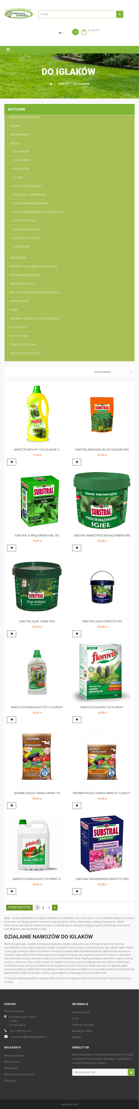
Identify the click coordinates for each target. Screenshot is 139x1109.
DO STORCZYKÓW (24, 220)
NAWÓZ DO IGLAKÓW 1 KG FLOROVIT (102, 707)
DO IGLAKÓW (21, 151)
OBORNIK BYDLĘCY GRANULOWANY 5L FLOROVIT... (102, 793)
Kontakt (76, 1037)
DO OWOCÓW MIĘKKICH (27, 186)
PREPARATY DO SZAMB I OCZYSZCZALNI (33, 266)
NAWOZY (15, 143)
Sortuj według (102, 371)
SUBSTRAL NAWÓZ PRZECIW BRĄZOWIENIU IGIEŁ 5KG (102, 537)
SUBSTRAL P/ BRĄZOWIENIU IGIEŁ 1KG (37, 535)
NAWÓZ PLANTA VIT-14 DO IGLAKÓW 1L (37, 449)
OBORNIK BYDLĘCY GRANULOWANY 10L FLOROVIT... (37, 795)
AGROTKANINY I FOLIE (22, 283)
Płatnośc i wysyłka (83, 1024)
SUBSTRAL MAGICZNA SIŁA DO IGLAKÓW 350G (102, 449)
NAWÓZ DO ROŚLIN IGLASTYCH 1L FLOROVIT (37, 707)
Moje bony (10, 1080)
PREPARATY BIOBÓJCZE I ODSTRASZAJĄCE (35, 318)
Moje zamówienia (14, 1055)
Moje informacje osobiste (19, 1074)
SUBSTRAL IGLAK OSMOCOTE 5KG (102, 621)
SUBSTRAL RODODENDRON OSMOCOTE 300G (102, 879)
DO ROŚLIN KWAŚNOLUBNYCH (31, 203)
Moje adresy (11, 1068)
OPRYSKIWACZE (19, 301)
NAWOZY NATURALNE (26, 238)
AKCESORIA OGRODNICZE (24, 275)
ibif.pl (76, 1104)
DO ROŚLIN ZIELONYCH (27, 229)
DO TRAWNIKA (22, 160)
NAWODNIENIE (18, 257)
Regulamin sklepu (82, 1030)
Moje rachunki (12, 1061)
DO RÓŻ (18, 177)
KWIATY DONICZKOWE (23, 344)
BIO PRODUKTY (18, 327)
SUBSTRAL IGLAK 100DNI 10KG (37, 621)
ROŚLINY (15, 126)
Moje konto (12, 1047)
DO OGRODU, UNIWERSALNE (30, 194)
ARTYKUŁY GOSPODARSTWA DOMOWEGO (34, 292)
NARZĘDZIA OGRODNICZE (24, 117)
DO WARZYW (21, 168)
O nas (75, 1018)
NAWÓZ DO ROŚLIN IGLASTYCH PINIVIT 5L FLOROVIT (37, 881)
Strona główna (80, 1012)
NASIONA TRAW (19, 134)
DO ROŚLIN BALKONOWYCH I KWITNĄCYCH (39, 212)
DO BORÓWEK (22, 246)
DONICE (14, 309)
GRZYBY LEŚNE (19, 335)
